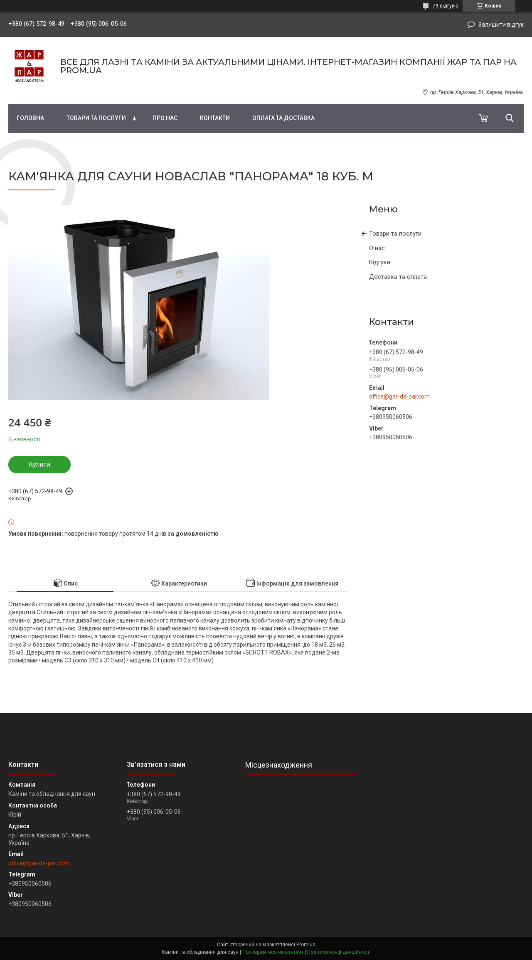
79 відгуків (445, 6)
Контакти (215, 118)
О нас (377, 248)
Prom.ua (305, 945)
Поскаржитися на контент (272, 952)
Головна (30, 118)
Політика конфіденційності (339, 952)
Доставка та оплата (398, 277)
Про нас (165, 118)
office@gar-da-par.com (399, 396)
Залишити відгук (501, 24)
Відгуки (379, 262)
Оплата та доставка (283, 118)
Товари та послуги (96, 118)
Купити (39, 464)
